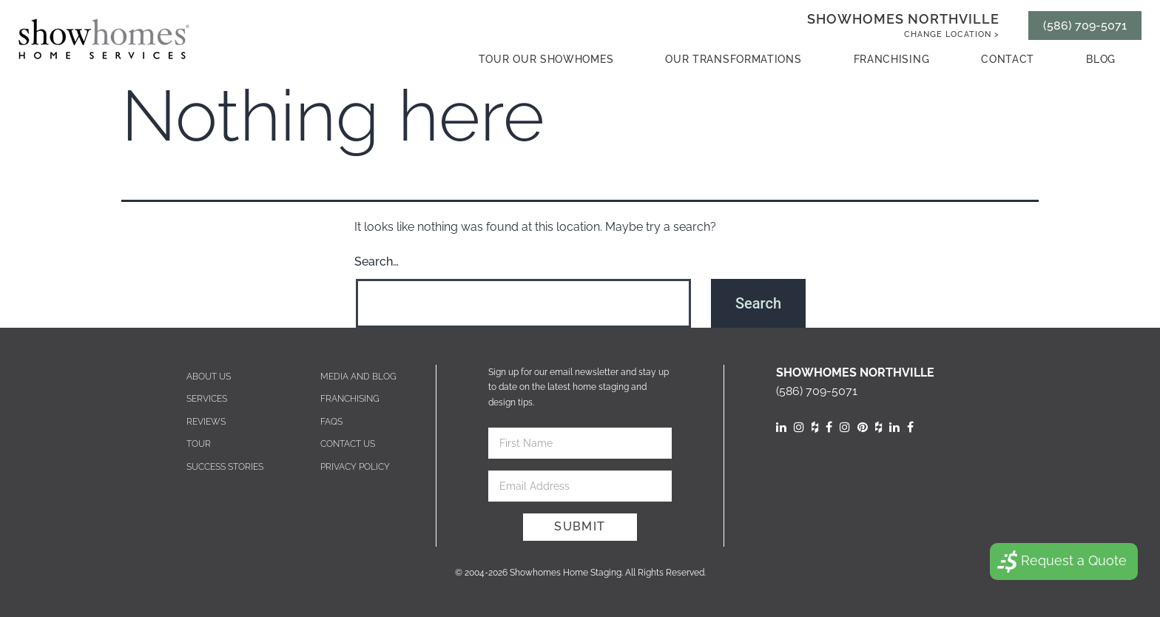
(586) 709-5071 (1085, 25)
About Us (208, 376)
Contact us (347, 444)
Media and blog (358, 376)
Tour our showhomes (546, 59)
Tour (198, 444)
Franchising (892, 59)
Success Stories (224, 467)
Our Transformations (733, 59)
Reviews (206, 422)
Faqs (331, 422)
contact (1007, 59)
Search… (376, 261)
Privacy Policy (355, 467)
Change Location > (951, 34)
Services (206, 399)
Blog (1101, 59)
